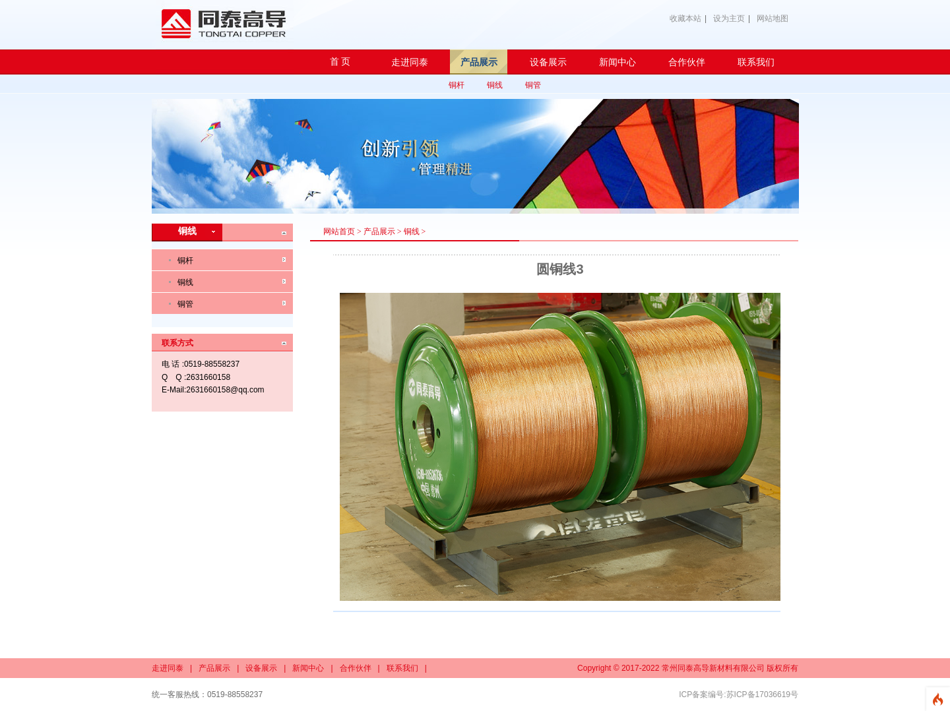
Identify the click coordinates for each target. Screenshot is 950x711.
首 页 (340, 62)
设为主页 (729, 18)
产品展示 (379, 231)
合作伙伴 (355, 668)
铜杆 (456, 85)
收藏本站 (685, 18)
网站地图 (772, 18)
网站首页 (339, 231)
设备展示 (261, 668)
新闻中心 (308, 668)
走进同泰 (167, 668)
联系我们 (402, 668)
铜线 (495, 85)
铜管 (533, 85)
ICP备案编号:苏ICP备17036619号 (738, 694)
